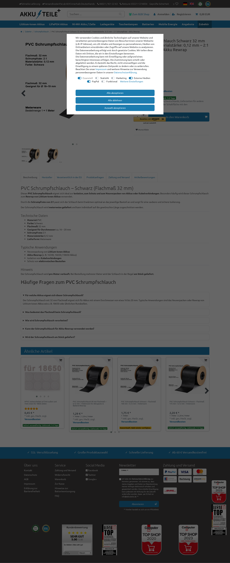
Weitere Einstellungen (131, 81)
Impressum (101, 69)
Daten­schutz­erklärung (125, 72)
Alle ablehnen (115, 100)
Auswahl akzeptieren (115, 107)
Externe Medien (142, 77)
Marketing (121, 77)
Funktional (111, 81)
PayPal (95, 81)
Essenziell (88, 77)
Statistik (104, 77)
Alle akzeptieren (115, 92)
